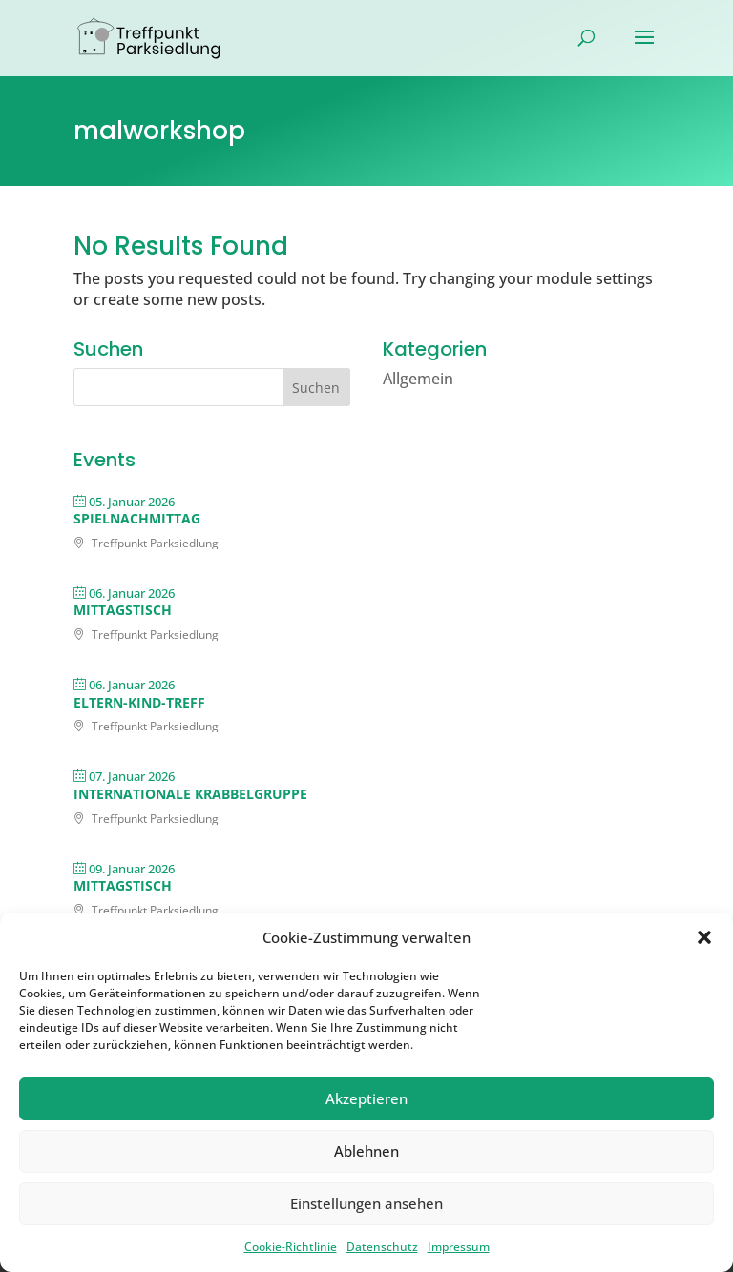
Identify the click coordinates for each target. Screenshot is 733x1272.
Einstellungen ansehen (366, 1203)
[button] (704, 937)
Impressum (459, 1247)
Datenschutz (382, 1247)
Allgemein (418, 378)
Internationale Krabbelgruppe (190, 794)
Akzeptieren (366, 1098)
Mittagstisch (122, 610)
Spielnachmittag (136, 518)
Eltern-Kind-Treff (139, 702)
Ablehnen (366, 1150)
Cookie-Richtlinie (290, 1247)
